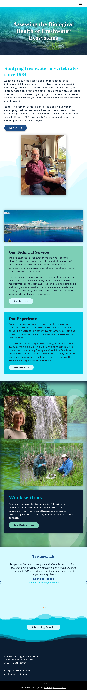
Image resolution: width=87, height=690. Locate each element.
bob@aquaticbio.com (17, 670)
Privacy (43, 683)
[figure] (43, 226)
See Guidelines (23, 525)
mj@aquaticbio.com (16, 674)
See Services (21, 301)
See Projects (21, 367)
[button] (43, 607)
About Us (15, 128)
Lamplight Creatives (55, 687)
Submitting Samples (43, 627)
